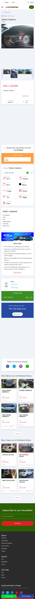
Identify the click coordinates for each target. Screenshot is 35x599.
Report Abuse (17, 272)
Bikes (2, 575)
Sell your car (17, 314)
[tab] (17, 90)
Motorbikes (4, 561)
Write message (14, 287)
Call (32, 172)
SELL (31, 7)
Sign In (32, 2)
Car (6, 16)
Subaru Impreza (11, 16)
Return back (6, 12)
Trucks (3, 564)
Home (2, 16)
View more (17, 433)
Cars (2, 559)
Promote (9, 96)
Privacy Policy (5, 546)
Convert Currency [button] (8, 90)
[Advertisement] (17, 125)
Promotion (4, 548)
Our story (3, 538)
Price (7, 158)
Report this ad (25, 96)
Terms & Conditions (6, 543)
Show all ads (14, 284)
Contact (3, 551)
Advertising (4, 540)
